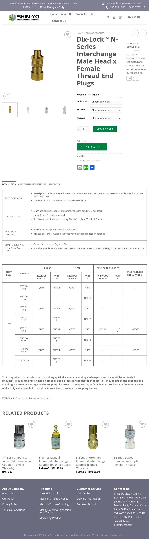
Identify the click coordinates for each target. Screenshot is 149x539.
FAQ (92, 14)
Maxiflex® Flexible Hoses (54, 498)
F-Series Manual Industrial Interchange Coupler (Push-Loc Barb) (55, 461)
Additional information (32, 184)
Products (81, 14)
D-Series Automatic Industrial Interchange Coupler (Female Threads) (90, 463)
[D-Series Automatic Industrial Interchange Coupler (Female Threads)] (93, 437)
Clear (119, 98)
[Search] (108, 17)
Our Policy (8, 498)
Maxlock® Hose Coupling (54, 504)
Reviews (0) (54, 184)
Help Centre (84, 493)
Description (9, 184)
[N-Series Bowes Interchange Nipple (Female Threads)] (130, 437)
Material (81, 118)
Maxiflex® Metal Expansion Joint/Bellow (55, 511)
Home (54, 14)
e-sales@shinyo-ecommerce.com (123, 3)
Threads (81, 110)
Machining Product (50, 518)
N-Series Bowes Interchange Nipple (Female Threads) (125, 461)
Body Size (82, 101)
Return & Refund (86, 504)
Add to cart (104, 129)
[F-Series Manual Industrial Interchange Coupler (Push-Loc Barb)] (56, 437)
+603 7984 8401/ (118, 7)
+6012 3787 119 (136, 7)
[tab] (9, 184)
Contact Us (59, 21)
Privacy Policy (10, 504)
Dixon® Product (95, 33)
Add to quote (92, 147)
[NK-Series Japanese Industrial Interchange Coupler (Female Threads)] (19, 437)
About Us (66, 14)
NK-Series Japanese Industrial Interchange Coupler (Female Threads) (17, 463)
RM (129, 78)
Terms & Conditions (13, 510)
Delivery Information (89, 498)
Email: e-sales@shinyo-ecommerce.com (128, 521)
